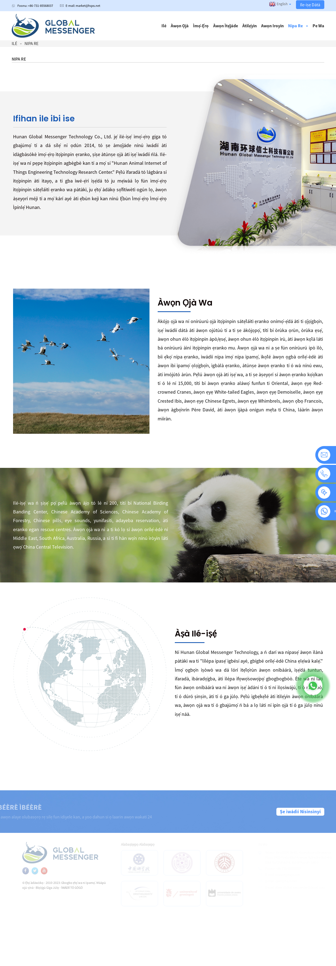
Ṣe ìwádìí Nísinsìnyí (300, 812)
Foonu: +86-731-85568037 (35, 6)
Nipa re (298, 25)
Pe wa (318, 25)
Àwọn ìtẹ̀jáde (225, 25)
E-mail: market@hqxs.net (83, 6)
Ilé (163, 25)
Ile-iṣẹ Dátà (310, 4)
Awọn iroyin (272, 25)
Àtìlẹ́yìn (249, 25)
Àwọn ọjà (180, 25)
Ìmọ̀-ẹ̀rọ (201, 25)
